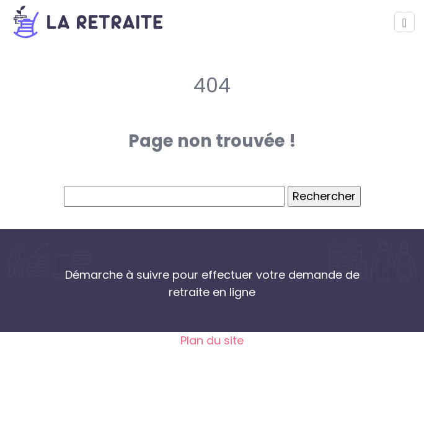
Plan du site (212, 340)
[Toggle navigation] (404, 22)
